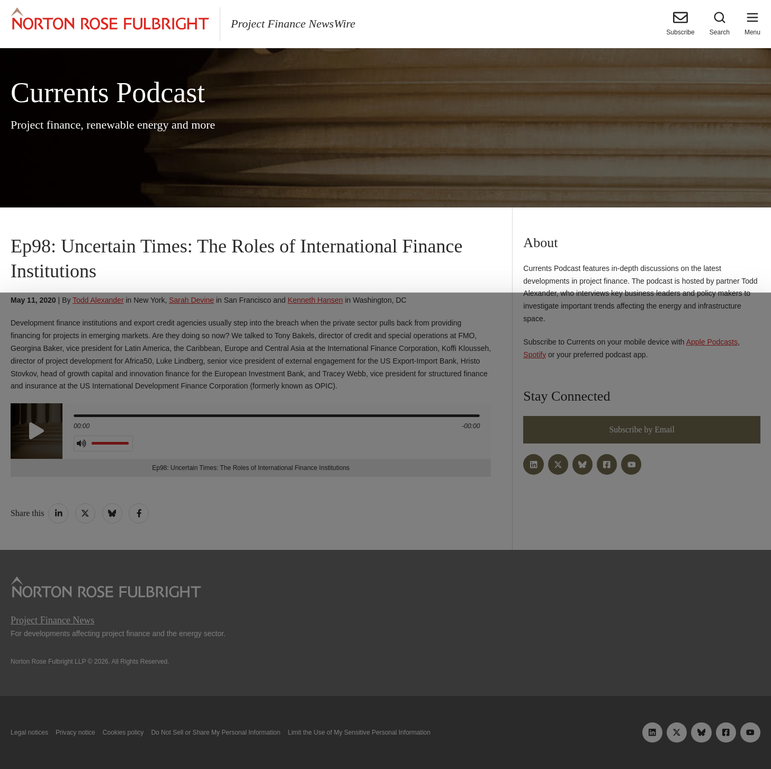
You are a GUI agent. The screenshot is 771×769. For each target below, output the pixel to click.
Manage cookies (385, 736)
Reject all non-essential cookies (539, 736)
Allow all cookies (236, 736)
